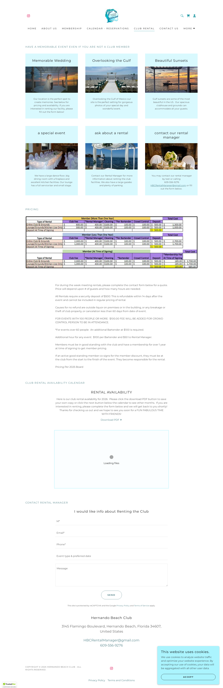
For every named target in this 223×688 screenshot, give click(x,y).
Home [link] (32, 28)
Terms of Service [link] (141, 605)
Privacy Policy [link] (123, 605)
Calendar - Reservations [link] (108, 28)
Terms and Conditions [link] (121, 680)
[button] (194, 16)
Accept (188, 677)
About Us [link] (49, 28)
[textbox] (111, 521)
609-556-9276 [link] (111, 645)
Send (111, 595)
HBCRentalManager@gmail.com (168, 185)
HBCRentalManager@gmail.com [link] (111, 640)
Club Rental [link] (144, 28)
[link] (28, 16)
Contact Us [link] (169, 28)
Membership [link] (72, 28)
